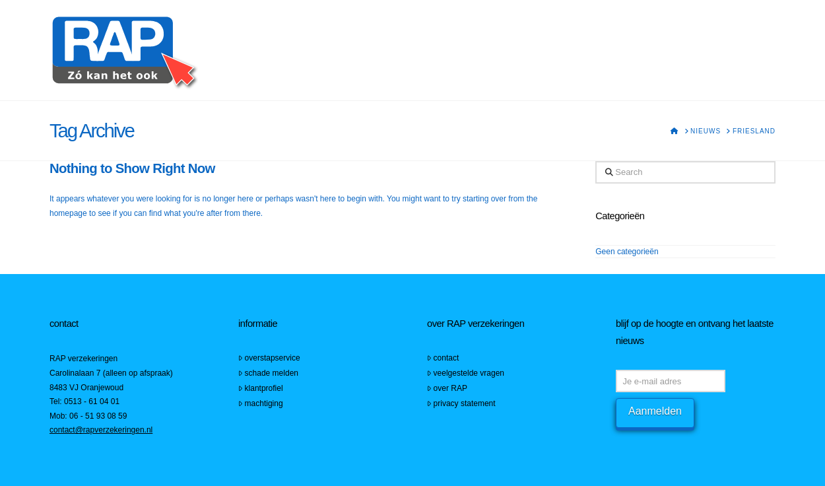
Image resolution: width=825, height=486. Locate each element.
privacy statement (461, 403)
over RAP (447, 388)
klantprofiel (260, 388)
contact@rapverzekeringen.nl (101, 429)
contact (443, 358)
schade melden (268, 373)
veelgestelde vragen (465, 373)
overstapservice (269, 358)
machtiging (260, 403)
